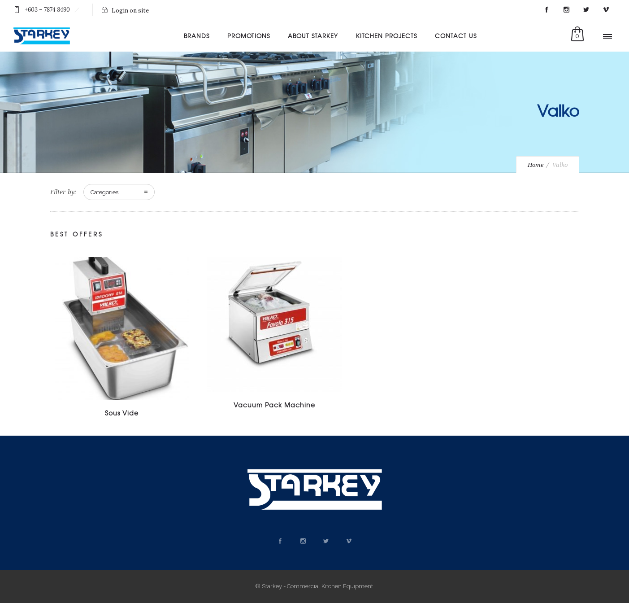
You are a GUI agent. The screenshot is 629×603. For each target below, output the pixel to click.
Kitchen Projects (386, 35)
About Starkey (313, 35)
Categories (104, 192)
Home (535, 165)
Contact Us (456, 35)
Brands (196, 35)
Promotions (248, 35)
